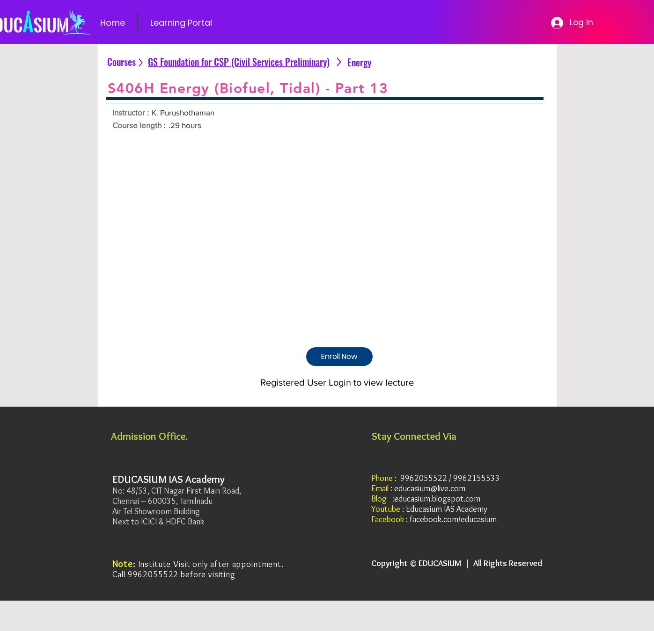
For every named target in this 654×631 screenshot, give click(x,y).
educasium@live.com (429, 488)
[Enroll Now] (339, 356)
